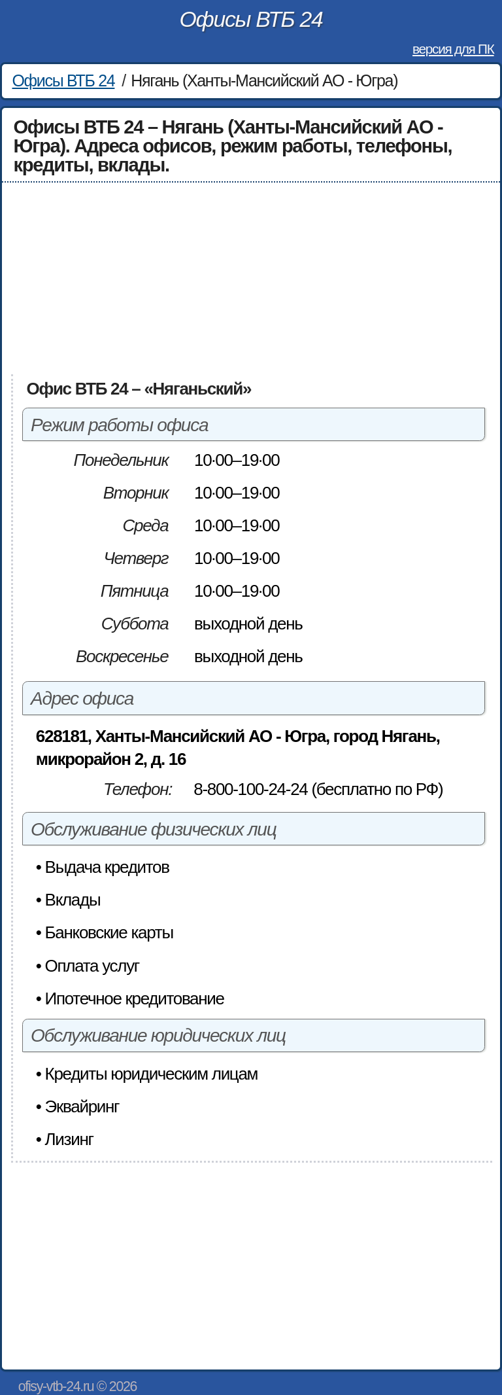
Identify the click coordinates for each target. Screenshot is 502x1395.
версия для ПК (453, 48)
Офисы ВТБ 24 (251, 19)
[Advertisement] (251, 278)
